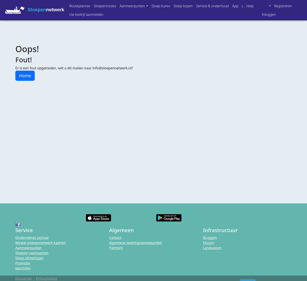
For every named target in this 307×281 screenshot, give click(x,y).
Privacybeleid (46, 278)
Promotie (22, 263)
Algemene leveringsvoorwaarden (135, 242)
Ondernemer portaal (32, 237)
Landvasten (212, 247)
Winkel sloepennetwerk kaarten (40, 242)
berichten (23, 268)
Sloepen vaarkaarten (31, 253)
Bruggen (210, 237)
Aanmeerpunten (28, 247)
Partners (116, 247)
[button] (134, 6)
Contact (115, 237)
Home (25, 75)
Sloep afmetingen (29, 258)
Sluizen (208, 242)
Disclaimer (23, 278)
